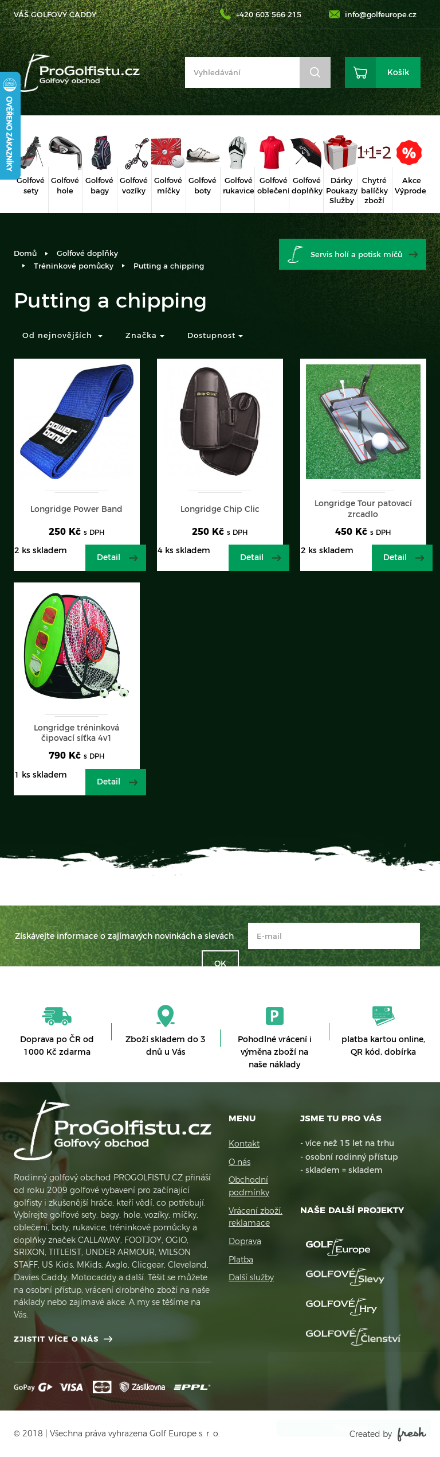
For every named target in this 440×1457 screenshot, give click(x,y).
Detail (108, 557)
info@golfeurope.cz (381, 14)
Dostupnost (215, 335)
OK (220, 963)
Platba (241, 1259)
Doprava (245, 1241)
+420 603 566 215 (268, 14)
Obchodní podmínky (249, 1186)
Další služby (251, 1277)
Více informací (317, 1405)
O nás (239, 1162)
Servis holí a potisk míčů (356, 254)
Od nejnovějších (62, 335)
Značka (144, 335)
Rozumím (343, 1428)
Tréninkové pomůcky (73, 265)
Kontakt (244, 1144)
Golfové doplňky (87, 253)
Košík (398, 72)
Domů (25, 253)
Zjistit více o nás (56, 1338)
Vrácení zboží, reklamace (255, 1217)
